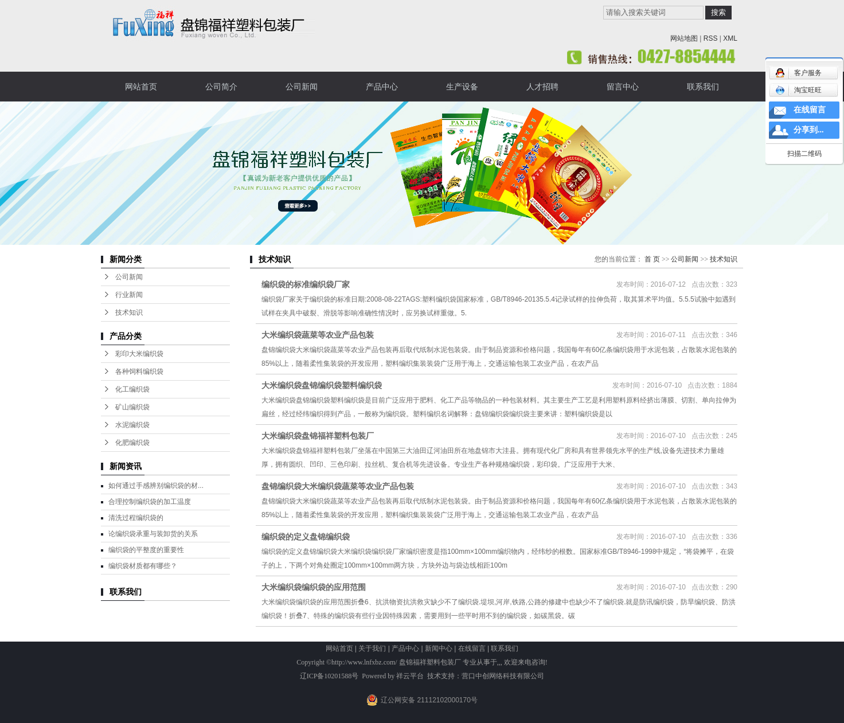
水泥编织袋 (132, 425)
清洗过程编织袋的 (135, 518)
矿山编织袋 (132, 407)
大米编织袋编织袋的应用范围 (313, 587)
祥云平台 (410, 676)
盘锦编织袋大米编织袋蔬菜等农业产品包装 (337, 486)
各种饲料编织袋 (139, 372)
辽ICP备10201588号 (329, 676)
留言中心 (623, 86)
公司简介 (221, 86)
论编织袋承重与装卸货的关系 (153, 534)
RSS (711, 38)
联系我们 (703, 86)
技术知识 (129, 312)
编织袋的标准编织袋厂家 (305, 284)
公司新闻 (302, 86)
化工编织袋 (132, 389)
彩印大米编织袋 (139, 354)
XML (730, 38)
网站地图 (684, 38)
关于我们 (372, 648)
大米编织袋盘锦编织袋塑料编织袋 (321, 385)
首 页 (652, 259)
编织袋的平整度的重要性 (146, 550)
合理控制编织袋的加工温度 (149, 502)
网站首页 (141, 86)
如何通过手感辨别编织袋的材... (156, 486)
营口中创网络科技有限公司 (503, 676)
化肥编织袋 (132, 443)
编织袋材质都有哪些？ (142, 566)
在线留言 (472, 648)
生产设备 (462, 86)
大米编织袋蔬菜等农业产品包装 (317, 334)
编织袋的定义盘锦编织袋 (305, 536)
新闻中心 (438, 648)
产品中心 (382, 86)
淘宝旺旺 (798, 90)
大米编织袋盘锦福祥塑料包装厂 (317, 435)
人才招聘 (542, 86)
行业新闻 (129, 295)
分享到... (809, 130)
